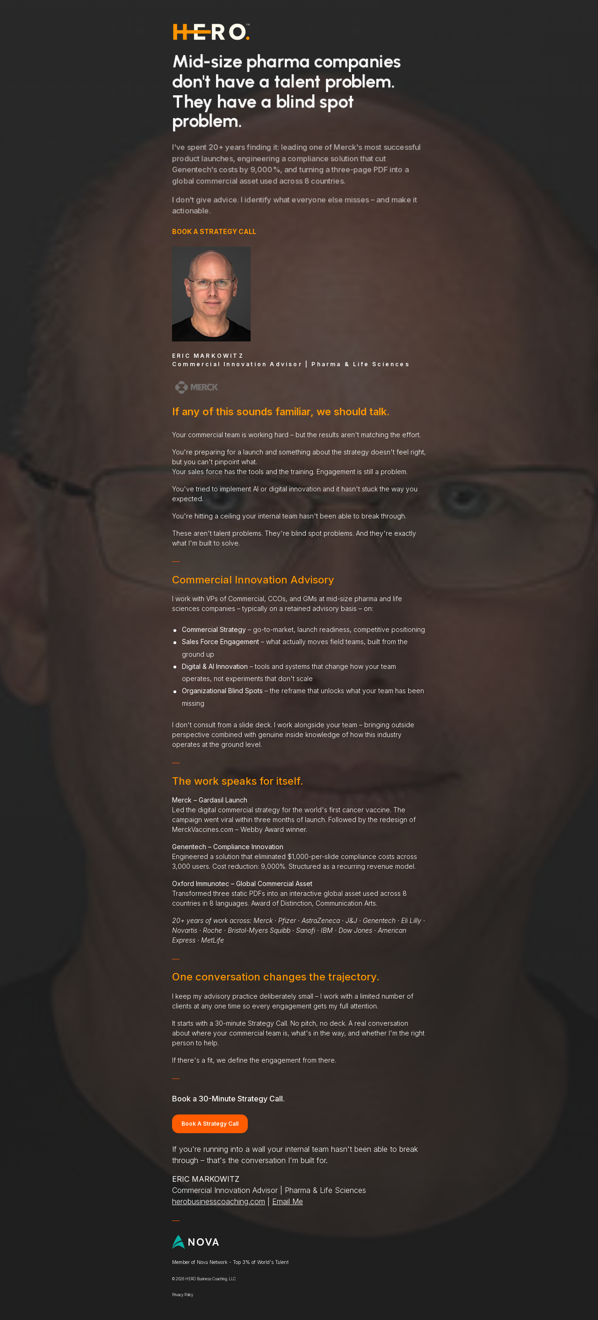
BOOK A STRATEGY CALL (214, 231)
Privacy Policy (182, 1295)
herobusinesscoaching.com (218, 1202)
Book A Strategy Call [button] (209, 1124)
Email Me (287, 1202)
